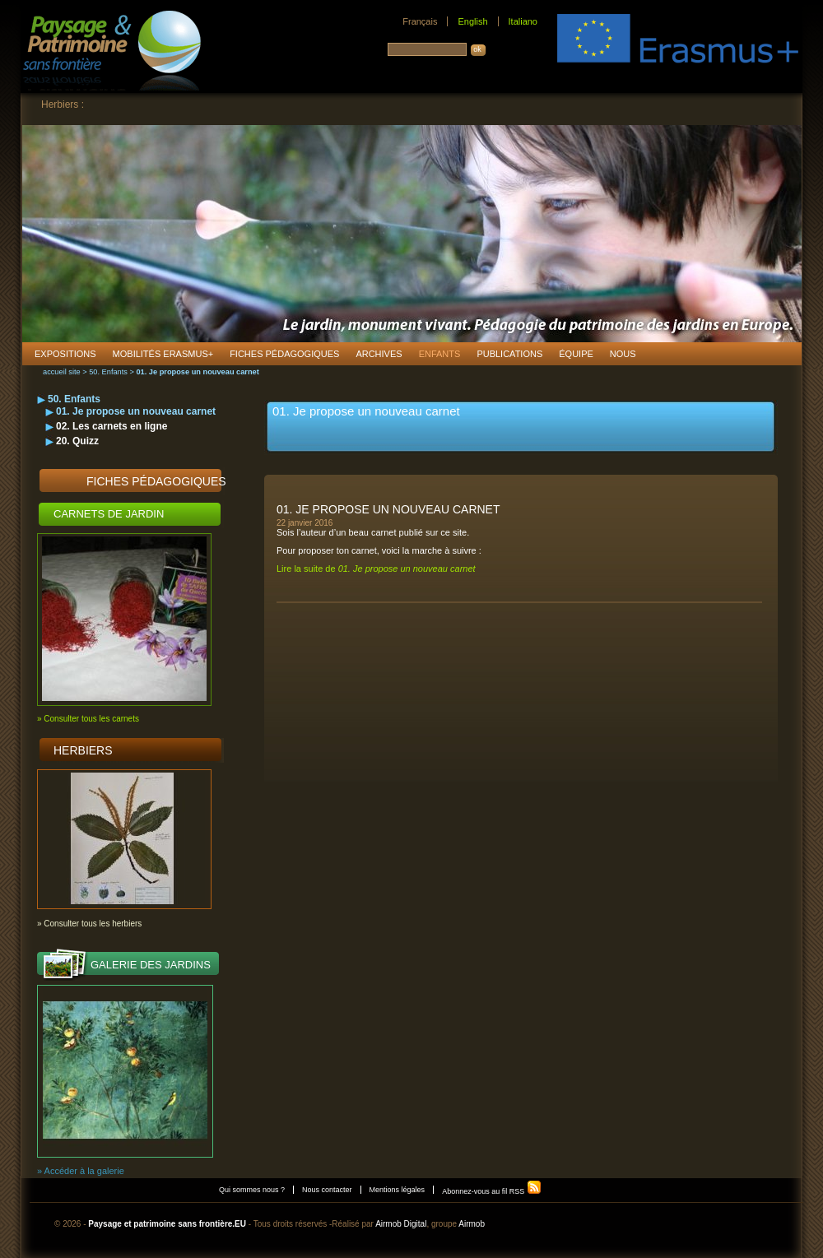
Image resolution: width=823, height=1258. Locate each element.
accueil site (62, 372)
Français (419, 21)
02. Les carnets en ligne (111, 426)
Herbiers (83, 750)
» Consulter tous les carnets (88, 718)
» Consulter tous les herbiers (89, 923)
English (472, 21)
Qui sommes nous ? (252, 1190)
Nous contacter (327, 1190)
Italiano (523, 21)
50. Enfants (108, 372)
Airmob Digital (400, 1223)
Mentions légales (397, 1190)
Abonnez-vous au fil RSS (492, 1191)
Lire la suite (376, 568)
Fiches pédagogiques (156, 481)
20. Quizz (77, 441)
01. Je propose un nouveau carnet (136, 411)
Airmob (471, 1223)
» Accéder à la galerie (80, 1171)
